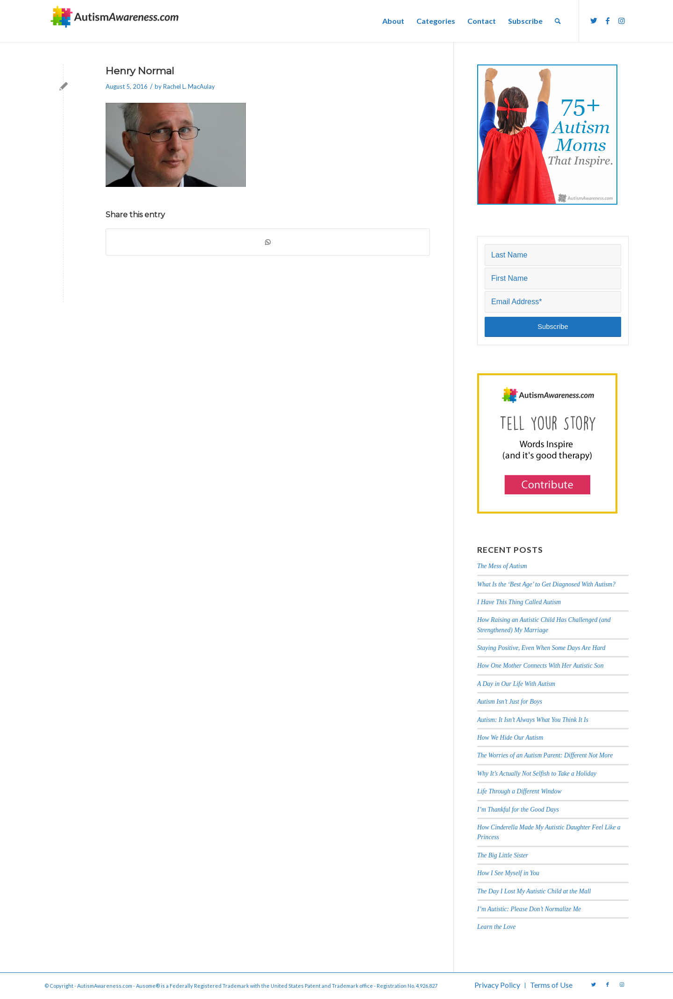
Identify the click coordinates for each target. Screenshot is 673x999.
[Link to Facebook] (608, 21)
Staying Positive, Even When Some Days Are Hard (541, 647)
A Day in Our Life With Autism (516, 683)
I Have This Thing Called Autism (519, 602)
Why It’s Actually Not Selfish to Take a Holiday (536, 773)
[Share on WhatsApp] (268, 242)
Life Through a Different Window (519, 791)
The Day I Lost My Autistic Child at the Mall (534, 891)
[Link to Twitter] (594, 21)
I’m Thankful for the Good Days (518, 809)
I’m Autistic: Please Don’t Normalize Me (529, 909)
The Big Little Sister (502, 855)
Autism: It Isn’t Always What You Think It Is (533, 719)
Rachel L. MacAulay (189, 86)
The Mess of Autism (502, 566)
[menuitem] (393, 21)
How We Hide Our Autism (510, 737)
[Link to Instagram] (622, 21)
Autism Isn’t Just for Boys (509, 701)
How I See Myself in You (508, 873)
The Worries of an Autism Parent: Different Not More (545, 755)
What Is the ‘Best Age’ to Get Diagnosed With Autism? (546, 584)
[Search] (558, 21)
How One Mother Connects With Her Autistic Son (540, 665)
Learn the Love (496, 926)
